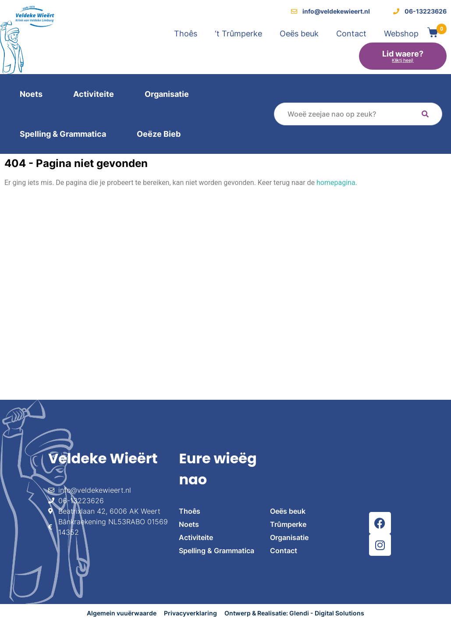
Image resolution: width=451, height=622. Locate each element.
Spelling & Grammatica (63, 134)
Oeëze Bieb (159, 134)
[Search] (425, 114)
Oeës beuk (299, 33)
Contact (351, 33)
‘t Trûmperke (238, 33)
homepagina (335, 182)
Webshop (401, 33)
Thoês (185, 33)
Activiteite (93, 94)
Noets (31, 94)
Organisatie (167, 94)
